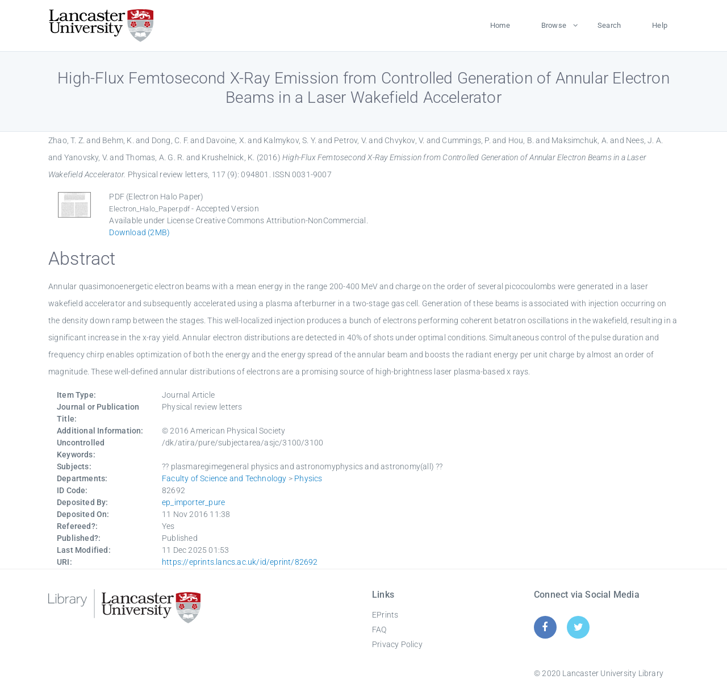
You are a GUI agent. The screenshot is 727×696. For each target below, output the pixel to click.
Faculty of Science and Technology (224, 478)
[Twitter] (578, 627)
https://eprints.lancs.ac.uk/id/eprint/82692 (240, 561)
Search (609, 25)
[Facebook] (545, 627)
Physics (308, 478)
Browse (553, 25)
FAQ (379, 629)
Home (500, 25)
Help (659, 25)
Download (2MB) (139, 232)
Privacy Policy (397, 644)
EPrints (385, 614)
